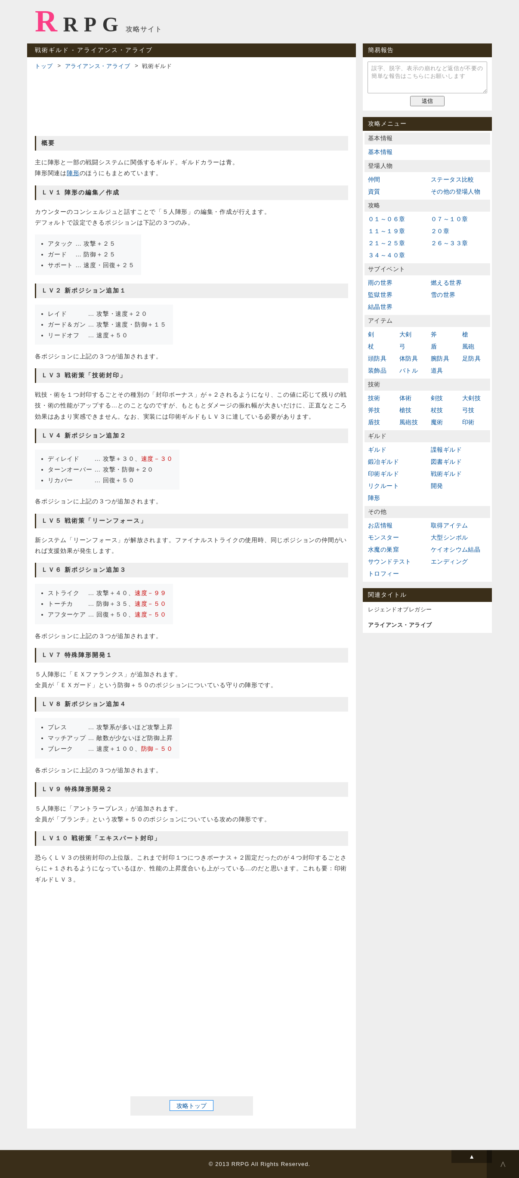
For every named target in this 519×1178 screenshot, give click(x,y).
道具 (437, 370)
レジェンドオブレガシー (400, 609)
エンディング (449, 561)
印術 (468, 422)
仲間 (374, 179)
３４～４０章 (386, 255)
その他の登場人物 (455, 191)
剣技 (437, 398)
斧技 (374, 410)
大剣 (405, 334)
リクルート (383, 485)
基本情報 (380, 151)
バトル (408, 370)
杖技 (437, 410)
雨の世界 (380, 282)
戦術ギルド (446, 473)
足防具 (471, 358)
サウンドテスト (389, 561)
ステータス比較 (452, 179)
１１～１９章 (386, 231)
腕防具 (440, 358)
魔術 (437, 422)
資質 (374, 191)
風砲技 (408, 422)
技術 (374, 398)
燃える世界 (446, 282)
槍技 (405, 410)
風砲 (468, 346)
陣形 (73, 173)
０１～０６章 (386, 219)
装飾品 (377, 370)
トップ (44, 66)
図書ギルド (446, 461)
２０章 (440, 231)
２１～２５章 (386, 243)
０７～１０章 (449, 219)
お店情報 (380, 525)
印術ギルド (383, 473)
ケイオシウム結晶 (455, 549)
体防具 (408, 358)
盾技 (374, 422)
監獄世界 (380, 294)
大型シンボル (449, 537)
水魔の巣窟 (383, 549)
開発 (437, 485)
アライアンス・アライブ (97, 66)
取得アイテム (449, 525)
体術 (405, 398)
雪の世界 (443, 294)
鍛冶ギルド (383, 461)
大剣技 (471, 398)
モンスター (383, 537)
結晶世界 (380, 306)
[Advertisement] (191, 101)
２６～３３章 (449, 243)
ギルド (377, 449)
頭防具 (377, 358)
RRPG (79, 21)
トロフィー (383, 573)
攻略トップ (191, 1105)
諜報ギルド (446, 449)
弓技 (468, 410)
